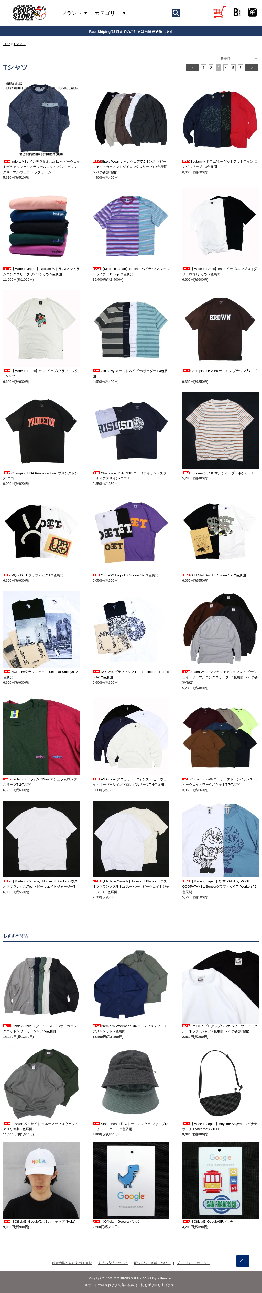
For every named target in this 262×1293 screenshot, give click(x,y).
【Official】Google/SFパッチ (207, 1221)
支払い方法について (113, 1263)
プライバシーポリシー (193, 1263)
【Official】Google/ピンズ (116, 1221)
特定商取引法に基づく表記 (72, 1263)
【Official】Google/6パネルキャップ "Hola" (39, 1221)
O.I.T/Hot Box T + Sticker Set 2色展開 (214, 575)
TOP (6, 44)
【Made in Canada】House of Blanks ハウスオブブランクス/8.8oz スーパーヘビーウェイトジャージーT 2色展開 (131, 886)
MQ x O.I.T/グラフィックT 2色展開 (33, 575)
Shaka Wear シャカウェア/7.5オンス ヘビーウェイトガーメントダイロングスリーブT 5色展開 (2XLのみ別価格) (130, 167)
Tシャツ (20, 44)
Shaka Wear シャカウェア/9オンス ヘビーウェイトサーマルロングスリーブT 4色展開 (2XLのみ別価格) (220, 677)
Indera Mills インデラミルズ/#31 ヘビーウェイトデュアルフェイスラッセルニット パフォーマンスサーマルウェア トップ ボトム (41, 167)
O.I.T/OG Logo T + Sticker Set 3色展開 (125, 575)
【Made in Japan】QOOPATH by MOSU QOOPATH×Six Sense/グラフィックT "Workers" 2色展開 (219, 886)
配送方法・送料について (152, 1263)
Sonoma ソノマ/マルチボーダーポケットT (217, 473)
